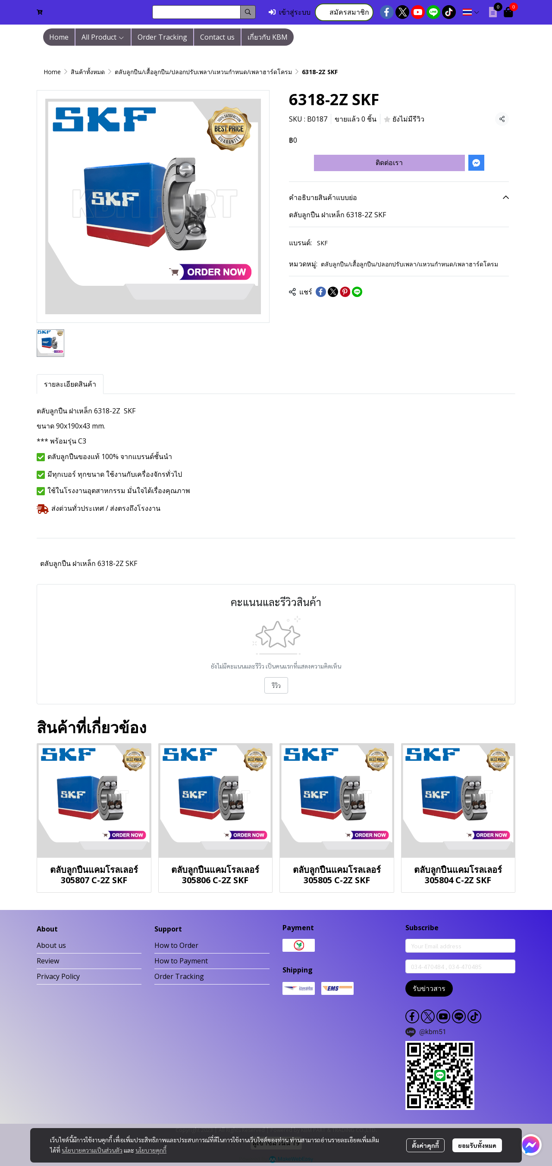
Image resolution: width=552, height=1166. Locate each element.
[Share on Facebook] (321, 292)
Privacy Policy (58, 976)
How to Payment (181, 961)
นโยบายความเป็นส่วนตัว (92, 1150)
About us (51, 945)
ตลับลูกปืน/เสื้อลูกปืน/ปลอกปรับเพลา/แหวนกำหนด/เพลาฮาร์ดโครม (203, 72)
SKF (322, 243)
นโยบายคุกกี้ (150, 1150)
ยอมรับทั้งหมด (477, 1145)
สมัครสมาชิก (344, 12)
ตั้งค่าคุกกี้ (425, 1145)
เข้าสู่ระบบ (289, 12)
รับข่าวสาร (429, 988)
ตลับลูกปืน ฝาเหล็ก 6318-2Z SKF (88, 563)
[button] (204, 12)
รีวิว (276, 685)
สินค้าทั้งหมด (88, 72)
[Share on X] (333, 292)
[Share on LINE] (357, 292)
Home (52, 72)
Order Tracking (179, 976)
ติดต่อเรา (389, 162)
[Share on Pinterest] (345, 292)
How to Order (176, 945)
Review (48, 961)
